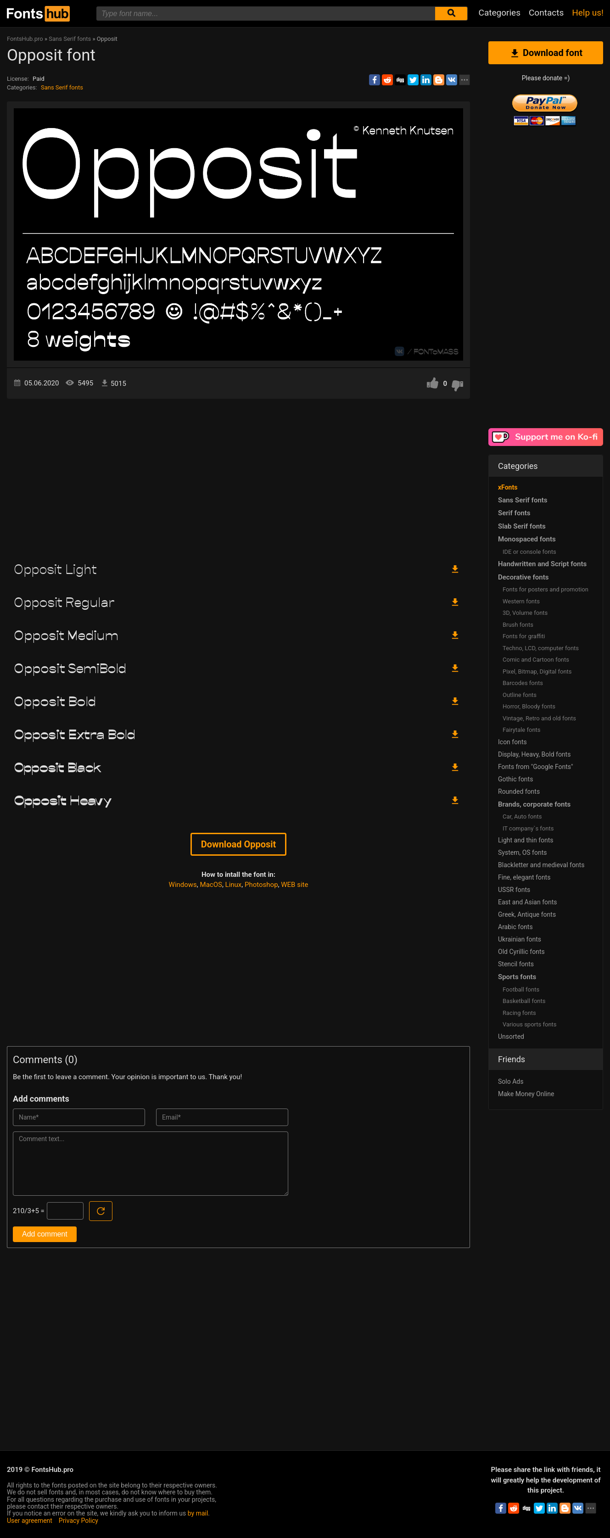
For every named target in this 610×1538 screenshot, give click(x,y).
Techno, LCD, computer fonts (541, 648)
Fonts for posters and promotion (545, 589)
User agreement (29, 1520)
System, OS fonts (522, 852)
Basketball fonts (524, 1000)
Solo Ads (510, 1081)
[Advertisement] (238, 476)
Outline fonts (520, 694)
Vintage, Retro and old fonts (539, 718)
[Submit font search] (451, 13)
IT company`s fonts (528, 828)
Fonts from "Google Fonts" (535, 766)
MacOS (211, 884)
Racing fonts (519, 1012)
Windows (183, 884)
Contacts (546, 12)
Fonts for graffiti (524, 636)
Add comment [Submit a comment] (44, 1234)
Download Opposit (238, 844)
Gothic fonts (515, 779)
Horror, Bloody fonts (529, 706)
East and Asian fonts (527, 902)
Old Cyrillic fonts (521, 951)
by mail (198, 1513)
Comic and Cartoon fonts (536, 659)
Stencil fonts (516, 964)
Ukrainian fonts (519, 939)
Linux (233, 884)
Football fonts (521, 989)
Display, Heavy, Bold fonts (534, 754)
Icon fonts (512, 742)
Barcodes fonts (523, 683)
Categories (499, 12)
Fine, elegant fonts (524, 877)
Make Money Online (526, 1094)
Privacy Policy (78, 1520)
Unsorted (511, 1036)
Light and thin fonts (526, 840)
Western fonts (521, 601)
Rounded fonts (519, 791)
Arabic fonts (515, 927)
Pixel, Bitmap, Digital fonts (537, 671)
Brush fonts (518, 624)
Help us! (588, 12)
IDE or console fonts (529, 551)
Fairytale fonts (522, 729)
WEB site (294, 884)
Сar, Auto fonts (522, 816)
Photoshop (261, 884)
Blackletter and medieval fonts (541, 865)
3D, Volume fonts (525, 612)
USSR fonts (514, 889)
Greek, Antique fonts (527, 914)
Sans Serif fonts (62, 87)
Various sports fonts (530, 1024)
